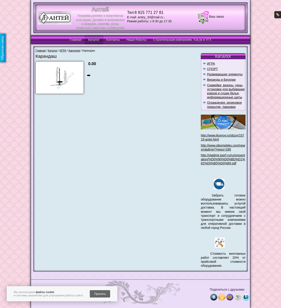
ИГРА (211, 63)
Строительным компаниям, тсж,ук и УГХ (182, 39)
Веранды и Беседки (221, 79)
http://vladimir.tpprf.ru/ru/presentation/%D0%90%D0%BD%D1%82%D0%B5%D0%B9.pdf (223, 159)
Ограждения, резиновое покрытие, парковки (224, 104)
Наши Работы (136, 39)
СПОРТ (212, 69)
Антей (100, 9)
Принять (100, 294)
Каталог (94, 39)
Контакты (113, 39)
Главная (75, 39)
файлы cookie (45, 292)
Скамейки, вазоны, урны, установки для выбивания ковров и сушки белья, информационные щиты (226, 91)
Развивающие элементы (225, 74)
